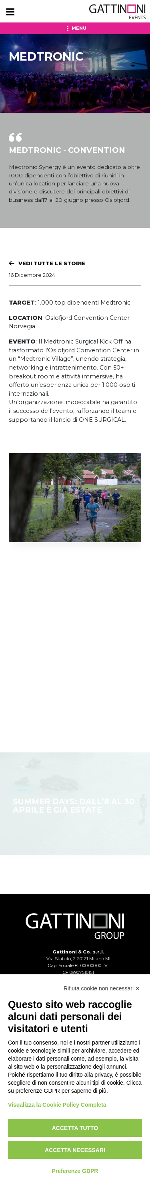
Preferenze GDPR (75, 1171)
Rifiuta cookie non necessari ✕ (102, 988)
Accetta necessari (75, 1150)
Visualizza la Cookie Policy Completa (57, 1105)
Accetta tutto (75, 1128)
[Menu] (10, 12)
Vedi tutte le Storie (51, 263)
